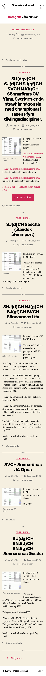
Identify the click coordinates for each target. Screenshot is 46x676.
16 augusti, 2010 (32, 125)
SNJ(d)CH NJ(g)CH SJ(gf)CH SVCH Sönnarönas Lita (23, 311)
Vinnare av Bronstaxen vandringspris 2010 (21, 168)
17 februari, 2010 (32, 241)
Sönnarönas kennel (23, 5)
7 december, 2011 (32, 34)
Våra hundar (27, 29)
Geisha (9, 643)
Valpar (15, 29)
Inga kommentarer (25, 38)
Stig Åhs (15, 34)
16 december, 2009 (32, 323)
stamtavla (17, 60)
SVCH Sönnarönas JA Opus (23, 467)
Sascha (9, 60)
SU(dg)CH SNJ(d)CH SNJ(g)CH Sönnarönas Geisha (23, 546)
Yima (25, 60)
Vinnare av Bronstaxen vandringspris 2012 (21, 177)
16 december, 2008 (32, 476)
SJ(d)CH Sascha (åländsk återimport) (23, 229)
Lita (7, 446)
